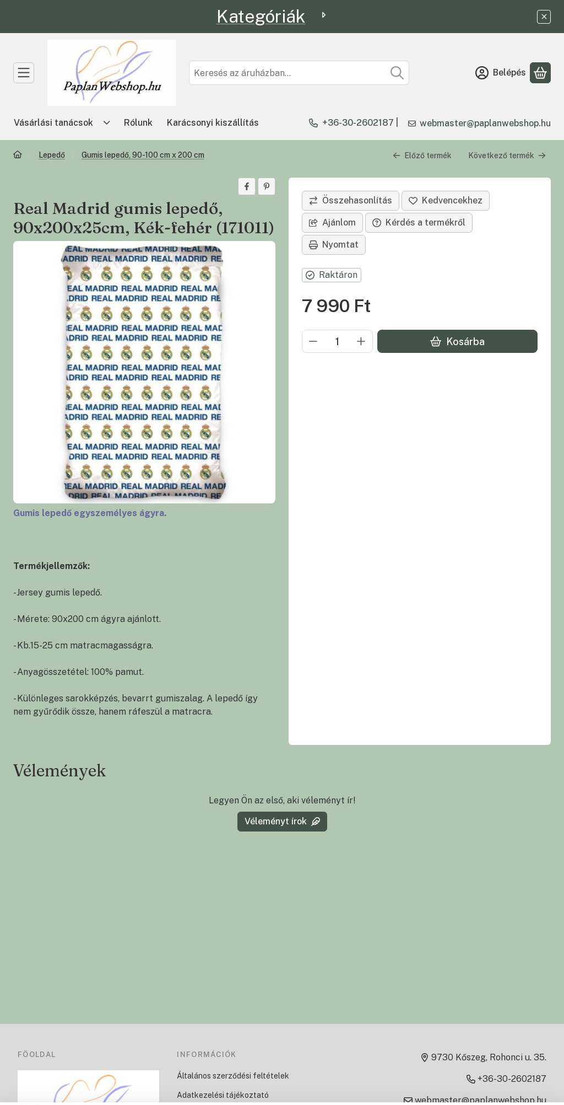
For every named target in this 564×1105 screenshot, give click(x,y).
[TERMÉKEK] (23, 72)
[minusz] (313, 341)
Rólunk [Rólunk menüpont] (138, 122)
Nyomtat (334, 244)
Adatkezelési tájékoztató (223, 1095)
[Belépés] (500, 72)
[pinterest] (266, 186)
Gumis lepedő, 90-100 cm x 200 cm (143, 155)
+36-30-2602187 (358, 122)
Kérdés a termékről (418, 222)
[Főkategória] (17, 156)
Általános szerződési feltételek (233, 1075)
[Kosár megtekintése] (540, 72)
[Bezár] (544, 17)
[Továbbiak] (107, 122)
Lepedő (52, 155)
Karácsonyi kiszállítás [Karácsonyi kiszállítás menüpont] (213, 122)
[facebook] (247, 186)
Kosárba (457, 341)
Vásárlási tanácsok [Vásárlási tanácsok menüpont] (53, 122)
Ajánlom (332, 222)
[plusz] (361, 341)
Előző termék (422, 155)
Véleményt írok (282, 821)
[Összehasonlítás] (350, 201)
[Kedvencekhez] (446, 201)
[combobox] (299, 73)
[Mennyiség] (337, 341)
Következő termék (507, 155)
